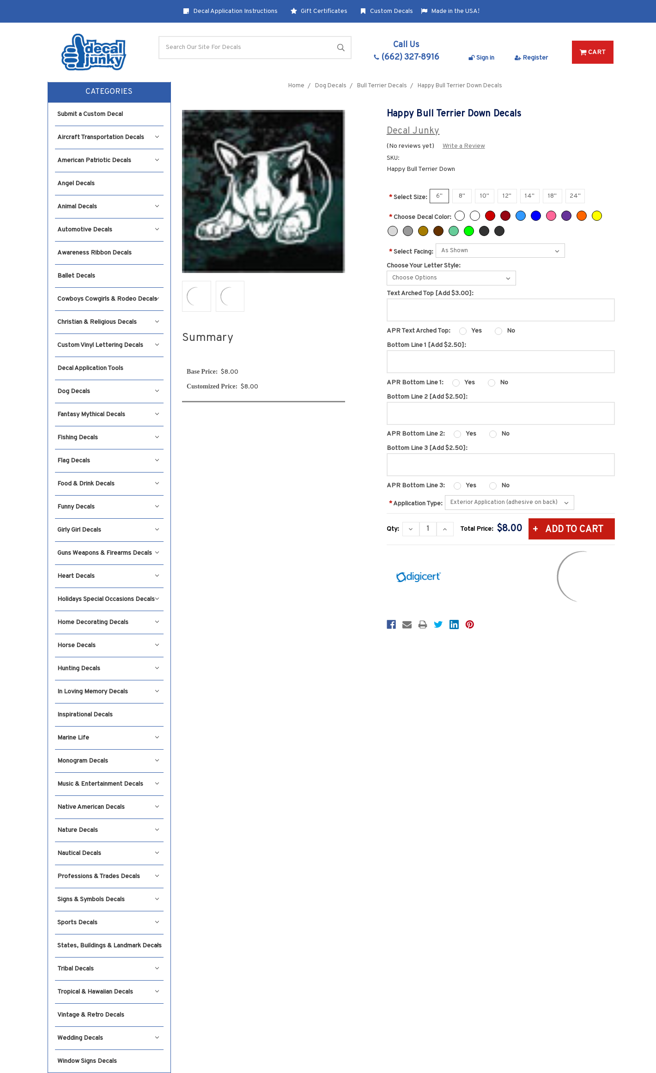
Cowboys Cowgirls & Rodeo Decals (108, 299)
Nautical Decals (108, 853)
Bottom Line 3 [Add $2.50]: (427, 448)
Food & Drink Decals (108, 484)
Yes (476, 331)
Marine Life (108, 738)
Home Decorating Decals (108, 622)
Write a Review (464, 146)
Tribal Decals (108, 969)
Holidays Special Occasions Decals (108, 599)
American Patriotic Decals (108, 160)
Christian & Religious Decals (108, 322)
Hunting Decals (108, 669)
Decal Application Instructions (230, 11)
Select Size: (408, 197)
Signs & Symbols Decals (108, 899)
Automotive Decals (108, 230)
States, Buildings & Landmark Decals (109, 946)
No (511, 331)
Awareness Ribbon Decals (94, 253)
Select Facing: (411, 252)
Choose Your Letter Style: (424, 266)
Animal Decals (108, 207)
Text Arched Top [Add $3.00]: (430, 293)
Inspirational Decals (85, 715)
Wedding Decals (108, 1038)
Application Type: (416, 504)
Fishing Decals (108, 438)
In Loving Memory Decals (108, 692)
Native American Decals (108, 807)
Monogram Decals (108, 761)
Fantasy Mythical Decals (108, 414)
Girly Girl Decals (108, 530)
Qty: (393, 529)
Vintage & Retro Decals (90, 1015)
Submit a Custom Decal (90, 114)
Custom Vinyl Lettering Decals (108, 345)
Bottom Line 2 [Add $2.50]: (427, 397)
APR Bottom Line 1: (415, 383)
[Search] (255, 47)
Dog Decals (108, 391)
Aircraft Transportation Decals (108, 137)
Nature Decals (108, 830)
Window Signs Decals (87, 1061)
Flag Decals (108, 461)
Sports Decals (108, 923)
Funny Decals (108, 507)
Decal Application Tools (90, 368)
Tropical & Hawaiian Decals (108, 992)
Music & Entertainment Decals (108, 784)
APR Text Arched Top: (418, 331)
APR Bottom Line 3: (416, 486)
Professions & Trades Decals (108, 876)
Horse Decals (108, 645)
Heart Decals (108, 576)
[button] (109, 92)
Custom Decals (386, 11)
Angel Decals (76, 184)
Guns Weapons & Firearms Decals (108, 553)
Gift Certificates (319, 11)
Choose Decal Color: (420, 217)
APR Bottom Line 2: (416, 434)
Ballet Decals (76, 276)
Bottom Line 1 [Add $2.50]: (426, 345)
